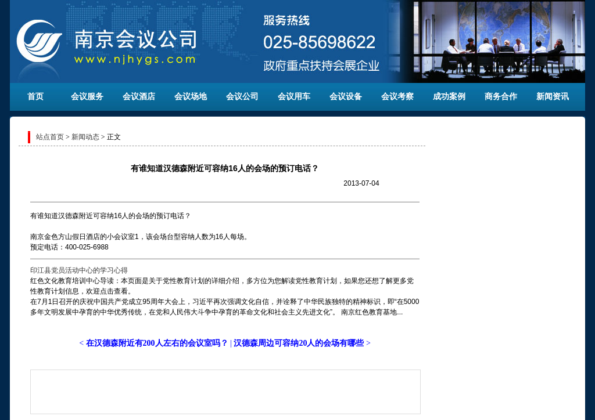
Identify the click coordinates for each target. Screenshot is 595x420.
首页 (35, 96)
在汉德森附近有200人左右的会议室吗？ (157, 343)
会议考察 (397, 96)
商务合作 (501, 96)
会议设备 (345, 96)
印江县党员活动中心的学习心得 (79, 270)
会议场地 (190, 96)
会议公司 (242, 96)
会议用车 (294, 96)
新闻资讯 (552, 96)
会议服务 (87, 96)
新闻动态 (85, 137)
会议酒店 (139, 96)
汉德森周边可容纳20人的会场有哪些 (299, 343)
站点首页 (50, 137)
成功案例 (449, 96)
